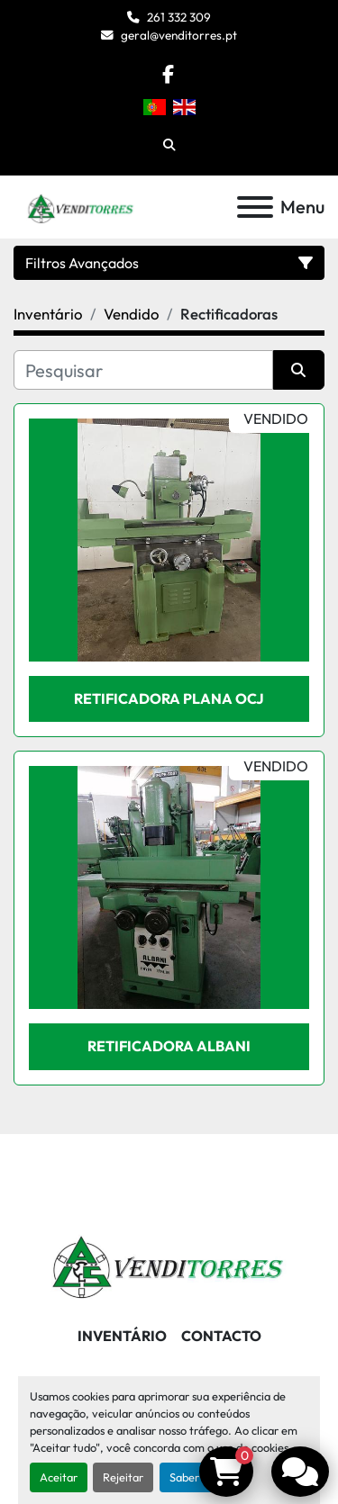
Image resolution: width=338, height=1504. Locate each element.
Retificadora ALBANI (169, 1046)
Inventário (122, 1336)
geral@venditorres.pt (179, 35)
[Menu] (255, 207)
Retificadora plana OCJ (169, 698)
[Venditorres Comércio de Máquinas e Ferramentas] (169, 1262)
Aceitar (59, 1477)
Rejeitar (123, 1477)
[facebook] (168, 74)
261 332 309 (179, 17)
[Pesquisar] (143, 370)
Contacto (221, 1336)
